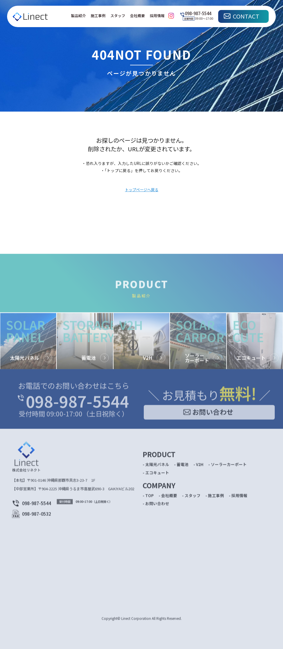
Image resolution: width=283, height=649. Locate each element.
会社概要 (137, 15)
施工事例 (98, 15)
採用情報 (157, 15)
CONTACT (246, 16)
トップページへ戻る (141, 190)
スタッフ (117, 15)
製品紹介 (78, 15)
